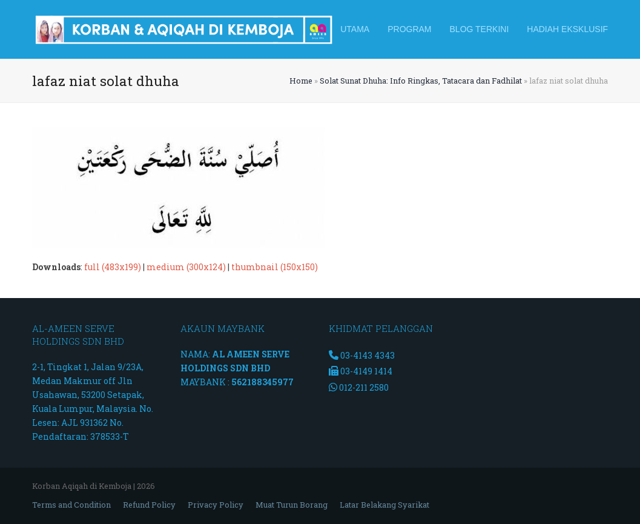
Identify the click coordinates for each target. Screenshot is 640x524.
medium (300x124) (186, 267)
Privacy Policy (215, 504)
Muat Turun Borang (292, 504)
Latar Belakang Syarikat (384, 504)
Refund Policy (149, 504)
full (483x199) (112, 267)
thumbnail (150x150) (274, 267)
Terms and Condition (71, 504)
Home (300, 80)
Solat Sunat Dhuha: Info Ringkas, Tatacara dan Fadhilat (421, 80)
